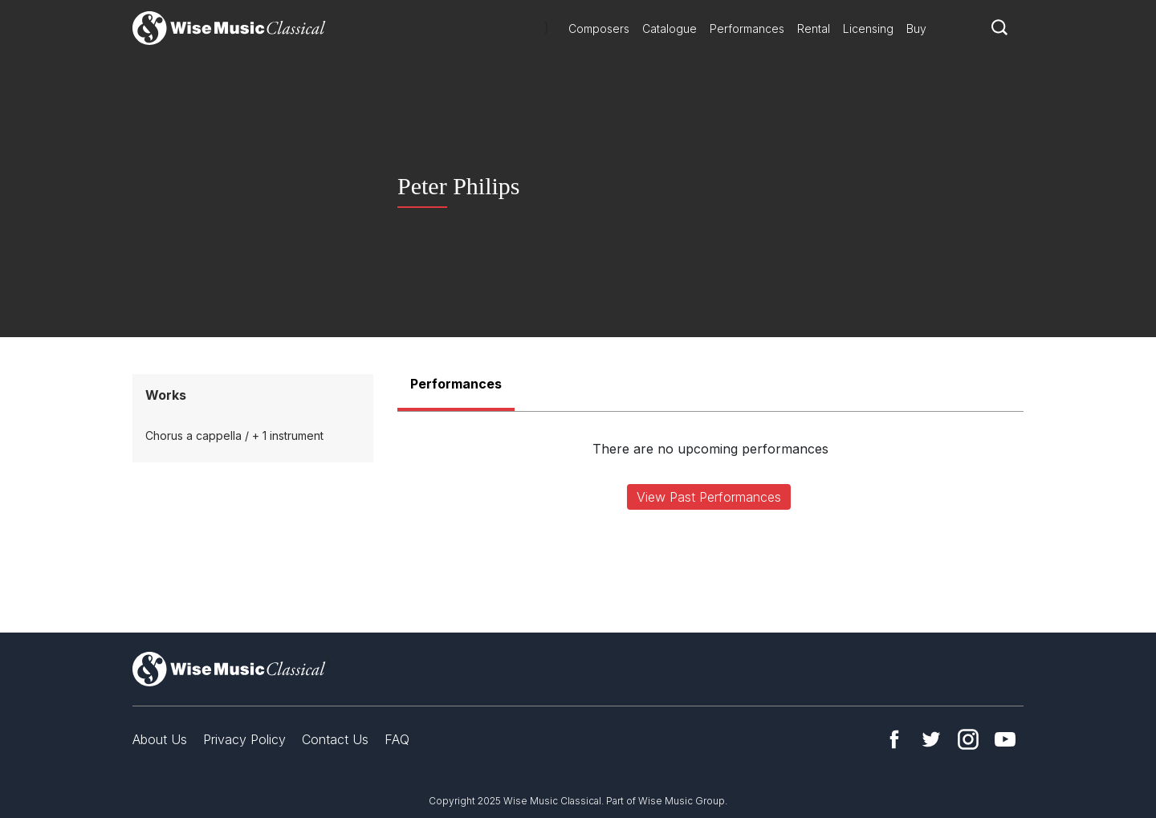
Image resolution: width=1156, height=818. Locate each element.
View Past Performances (709, 497)
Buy (916, 28)
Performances (747, 28)
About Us (159, 739)
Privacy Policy (244, 739)
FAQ (397, 739)
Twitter (931, 739)
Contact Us (335, 739)
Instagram (968, 739)
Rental (813, 28)
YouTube (1005, 739)
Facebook (894, 739)
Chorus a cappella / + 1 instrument (234, 435)
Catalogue (669, 28)
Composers (598, 28)
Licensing (868, 28)
